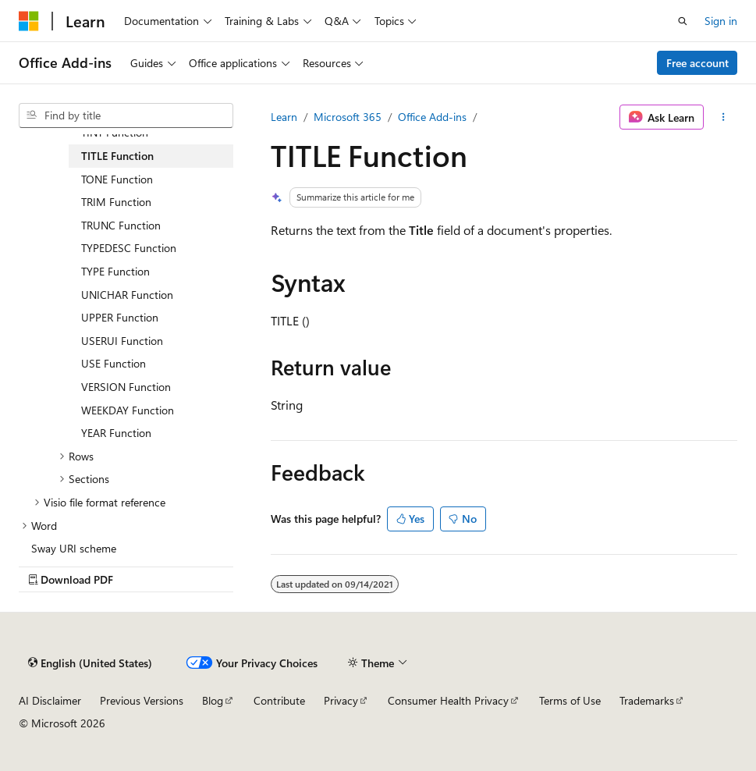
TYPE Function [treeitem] (115, 271)
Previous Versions (141, 700)
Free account (697, 62)
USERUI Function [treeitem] (122, 340)
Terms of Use (570, 700)
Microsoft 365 (348, 116)
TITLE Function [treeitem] (117, 155)
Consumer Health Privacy (448, 700)
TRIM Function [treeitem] (116, 201)
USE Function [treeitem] (113, 363)
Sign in (721, 20)
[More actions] (723, 117)
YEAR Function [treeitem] (116, 432)
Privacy (341, 700)
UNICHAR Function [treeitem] (127, 294)
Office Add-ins (432, 116)
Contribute (279, 700)
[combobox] (126, 115)
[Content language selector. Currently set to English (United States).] (90, 662)
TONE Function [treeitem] (117, 179)
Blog (212, 700)
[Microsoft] (29, 21)
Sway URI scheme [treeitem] (73, 548)
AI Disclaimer (50, 700)
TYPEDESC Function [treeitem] (128, 247)
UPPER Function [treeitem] (119, 317)
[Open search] (682, 21)
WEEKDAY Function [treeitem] (127, 410)
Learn (284, 116)
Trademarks (646, 700)
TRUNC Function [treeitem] (121, 225)
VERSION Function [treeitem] (126, 386)
